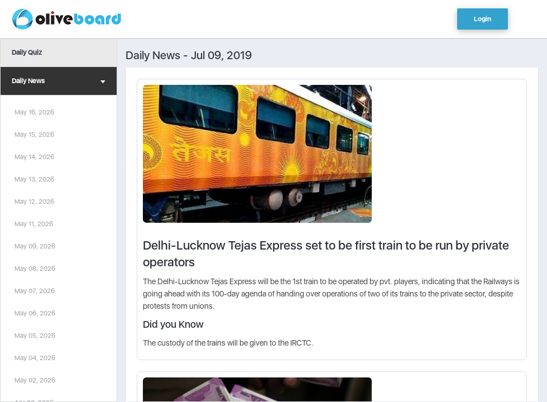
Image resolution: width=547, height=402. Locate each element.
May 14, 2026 (34, 157)
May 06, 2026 (35, 313)
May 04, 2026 (35, 358)
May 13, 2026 (34, 179)
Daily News (58, 82)
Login (482, 19)
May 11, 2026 (34, 224)
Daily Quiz (27, 52)
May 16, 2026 (34, 112)
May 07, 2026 (35, 291)
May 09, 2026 (35, 246)
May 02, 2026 (35, 380)
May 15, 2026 (34, 134)
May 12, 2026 (34, 201)
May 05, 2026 (35, 335)
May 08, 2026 (35, 268)
